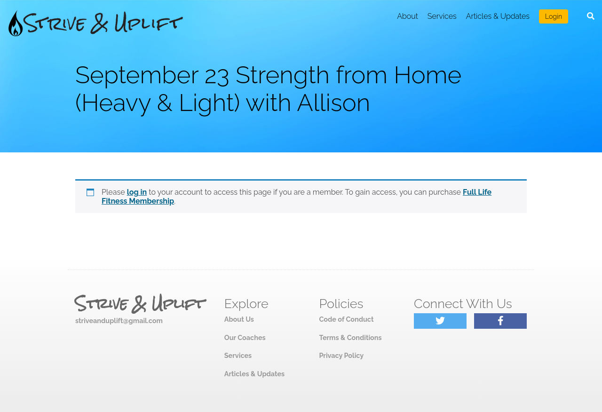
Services (442, 16)
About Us (239, 319)
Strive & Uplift (139, 303)
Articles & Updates (498, 16)
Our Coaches (245, 337)
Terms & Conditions (350, 337)
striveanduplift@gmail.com (119, 321)
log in (137, 192)
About (407, 16)
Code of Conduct (346, 319)
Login (553, 16)
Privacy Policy (341, 355)
